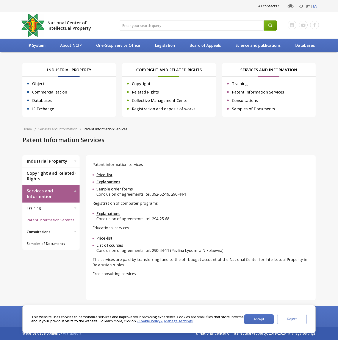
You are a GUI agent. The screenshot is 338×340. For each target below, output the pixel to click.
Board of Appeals (205, 45)
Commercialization (49, 92)
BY (308, 6)
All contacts (269, 6)
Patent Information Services (258, 92)
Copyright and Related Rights (52, 176)
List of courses (109, 245)
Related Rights (145, 92)
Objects (39, 83)
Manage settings (302, 333)
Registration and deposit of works (164, 108)
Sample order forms (114, 189)
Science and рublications (258, 45)
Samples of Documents (253, 108)
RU (301, 6)
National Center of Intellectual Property (69, 25)
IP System (36, 45)
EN (315, 6)
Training (240, 83)
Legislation (165, 45)
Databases (305, 45)
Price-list (104, 174)
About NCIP (70, 45)
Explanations (108, 181)
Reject (292, 319)
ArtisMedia (72, 333)
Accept (259, 319)
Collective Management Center (160, 100)
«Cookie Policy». (150, 321)
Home (27, 129)
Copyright (141, 83)
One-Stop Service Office (118, 45)
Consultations (245, 100)
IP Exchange (43, 108)
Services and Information (52, 193)
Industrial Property (52, 161)
